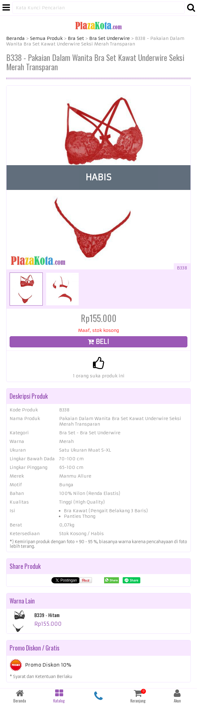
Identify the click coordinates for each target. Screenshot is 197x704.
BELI (98, 341)
